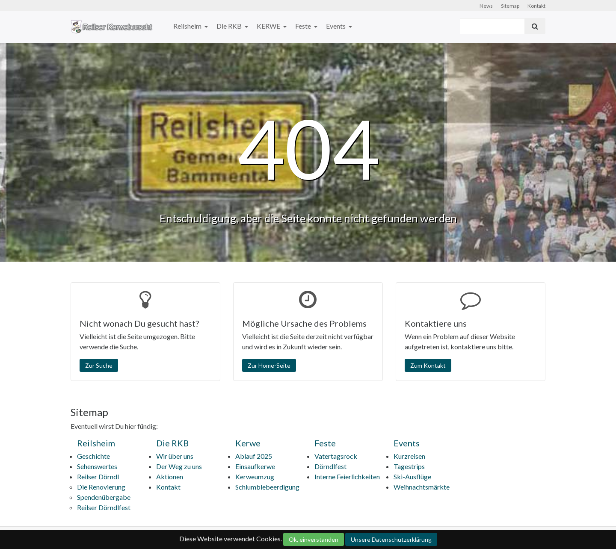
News (486, 6)
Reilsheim (188, 26)
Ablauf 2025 (253, 456)
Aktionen (169, 476)
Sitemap (510, 6)
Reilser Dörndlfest (103, 507)
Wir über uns (174, 456)
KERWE (269, 26)
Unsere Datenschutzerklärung (391, 539)
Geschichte (93, 456)
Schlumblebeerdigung (267, 487)
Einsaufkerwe (255, 466)
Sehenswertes (97, 466)
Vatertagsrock (335, 456)
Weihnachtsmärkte (422, 487)
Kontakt (536, 6)
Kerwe (248, 443)
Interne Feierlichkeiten (347, 476)
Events (336, 26)
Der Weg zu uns (179, 466)
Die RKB (229, 26)
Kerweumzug (254, 476)
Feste (303, 26)
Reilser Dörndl (98, 476)
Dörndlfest (330, 466)
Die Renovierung (101, 487)
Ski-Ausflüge (412, 476)
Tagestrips (409, 466)
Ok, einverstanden (313, 539)
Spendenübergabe (103, 497)
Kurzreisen (409, 456)
